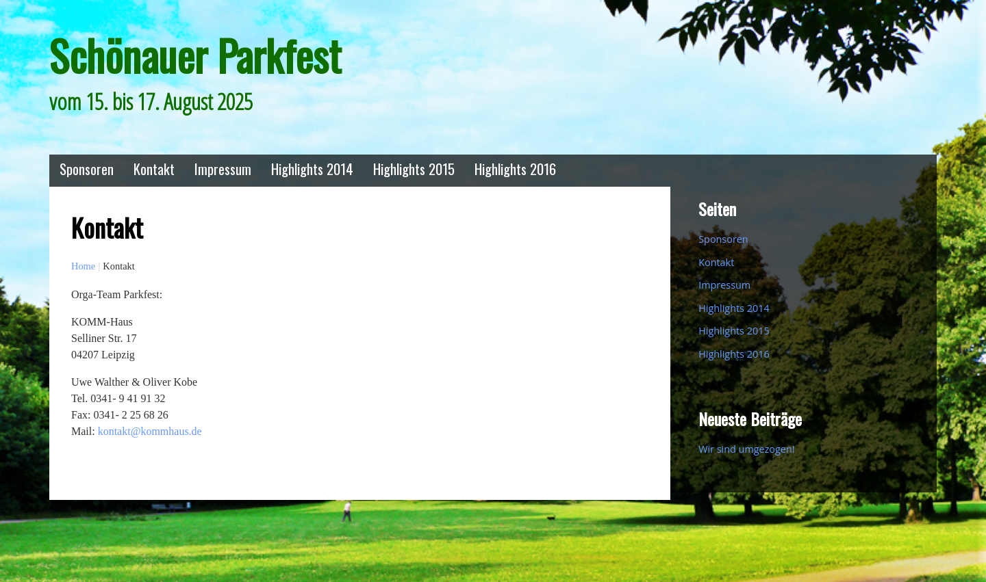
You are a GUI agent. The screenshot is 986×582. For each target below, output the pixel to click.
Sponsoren (87, 168)
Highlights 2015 (414, 168)
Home (83, 266)
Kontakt (154, 168)
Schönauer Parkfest (195, 55)
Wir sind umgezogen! (746, 448)
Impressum (222, 168)
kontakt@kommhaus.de (150, 431)
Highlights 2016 (515, 168)
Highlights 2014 (312, 168)
